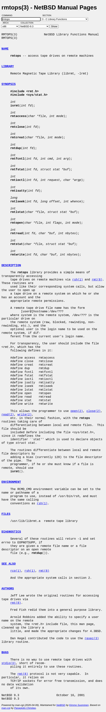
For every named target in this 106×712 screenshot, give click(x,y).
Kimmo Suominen (78, 705)
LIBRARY (7, 66)
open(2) (76, 411)
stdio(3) (8, 663)
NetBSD (60, 705)
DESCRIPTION (11, 265)
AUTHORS (7, 589)
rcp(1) (15, 571)
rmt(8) (97, 280)
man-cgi (5, 708)
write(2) (24, 415)
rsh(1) (77, 280)
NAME (4, 49)
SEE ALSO (8, 564)
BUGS (4, 653)
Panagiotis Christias (25, 708)
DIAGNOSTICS (11, 532)
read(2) (7, 415)
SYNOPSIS (8, 84)
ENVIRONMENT (11, 482)
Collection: (27, 23)
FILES (5, 514)
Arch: (7, 23)
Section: (47, 15)
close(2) (93, 411)
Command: (8, 15)
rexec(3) (92, 638)
